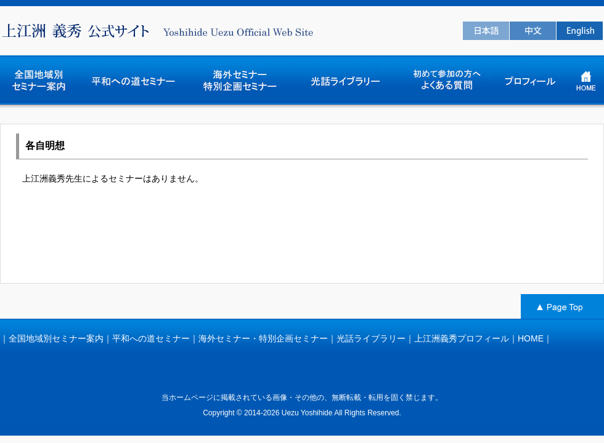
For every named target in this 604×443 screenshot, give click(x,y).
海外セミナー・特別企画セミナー (263, 338)
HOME (531, 338)
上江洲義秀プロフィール (461, 338)
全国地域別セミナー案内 (56, 338)
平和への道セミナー (151, 338)
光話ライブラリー (371, 338)
